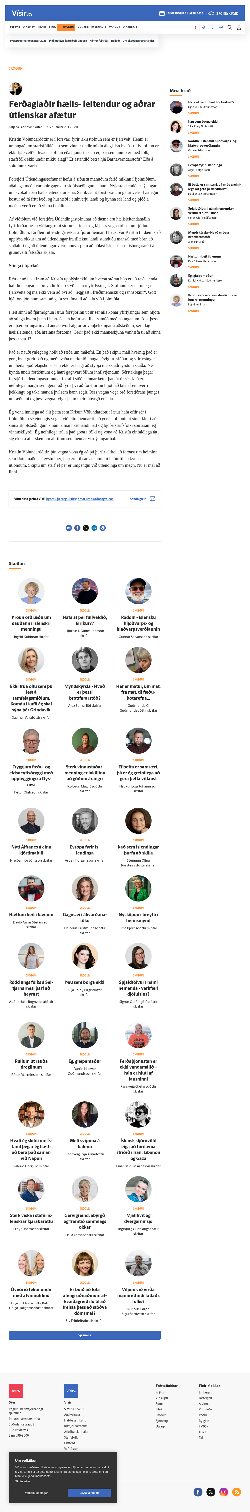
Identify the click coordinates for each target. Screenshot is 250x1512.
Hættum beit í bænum (31, 915)
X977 (202, 1432)
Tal (201, 1438)
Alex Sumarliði (196, 242)
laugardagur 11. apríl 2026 (184, 14)
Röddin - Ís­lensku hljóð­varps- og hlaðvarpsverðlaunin (138, 624)
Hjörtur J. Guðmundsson (202, 107)
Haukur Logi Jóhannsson (202, 194)
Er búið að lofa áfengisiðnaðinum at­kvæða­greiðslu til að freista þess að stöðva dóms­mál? (85, 1302)
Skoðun (161, 1415)
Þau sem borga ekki (84, 982)
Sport (159, 1404)
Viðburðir (205, 1409)
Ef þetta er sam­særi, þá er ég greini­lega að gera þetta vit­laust (138, 773)
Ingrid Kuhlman (197, 304)
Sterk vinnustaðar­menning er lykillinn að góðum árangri (84, 773)
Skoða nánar (23, 1481)
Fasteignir (205, 1398)
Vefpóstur (71, 1449)
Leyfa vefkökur (89, 1492)
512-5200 (77, 1409)
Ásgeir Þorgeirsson (199, 170)
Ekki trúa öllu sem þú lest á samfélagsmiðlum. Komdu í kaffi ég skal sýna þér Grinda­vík (31, 699)
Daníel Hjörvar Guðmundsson (205, 281)
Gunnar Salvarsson (199, 150)
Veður (203, 1415)
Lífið (159, 1409)
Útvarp (160, 1426)
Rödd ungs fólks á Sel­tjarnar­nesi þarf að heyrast (31, 988)
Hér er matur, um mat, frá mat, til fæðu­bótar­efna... (138, 693)
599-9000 (22, 1435)
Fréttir (160, 1392)
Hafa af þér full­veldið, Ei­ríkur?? (211, 102)
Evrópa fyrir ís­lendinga (205, 165)
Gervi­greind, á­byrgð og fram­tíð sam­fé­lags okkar (85, 1222)
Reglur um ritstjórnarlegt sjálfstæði (26, 1411)
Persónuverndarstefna (24, 1419)
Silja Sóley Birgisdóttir (201, 126)
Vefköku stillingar (36, 1492)
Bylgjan (204, 1421)
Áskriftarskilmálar (76, 1432)
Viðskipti (162, 1398)
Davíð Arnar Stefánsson (202, 261)
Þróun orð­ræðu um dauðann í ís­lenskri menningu (31, 624)
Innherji (204, 1392)
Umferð (69, 1443)
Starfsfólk (71, 1437)
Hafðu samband (75, 1420)
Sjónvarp (162, 1421)
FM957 (203, 1426)
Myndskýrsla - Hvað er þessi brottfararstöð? (84, 693)
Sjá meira (84, 1335)
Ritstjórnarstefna (76, 1426)
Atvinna (204, 1404)
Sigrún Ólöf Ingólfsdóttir (202, 218)
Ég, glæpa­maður (84, 1061)
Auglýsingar (72, 1415)
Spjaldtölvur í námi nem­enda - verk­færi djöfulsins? (138, 988)
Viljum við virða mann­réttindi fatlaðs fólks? (138, 1296)
